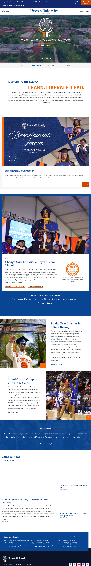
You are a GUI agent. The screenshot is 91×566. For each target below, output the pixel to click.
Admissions (36, 65)
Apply (87, 11)
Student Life (13, 412)
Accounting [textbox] (45, 303)
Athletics (67, 65)
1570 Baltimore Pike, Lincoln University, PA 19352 (19, 564)
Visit (81, 11)
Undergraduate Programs (15, 287)
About (22, 65)
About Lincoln (56, 364)
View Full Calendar (75, 537)
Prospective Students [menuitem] (8, 2)
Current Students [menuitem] (22, 2)
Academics (52, 65)
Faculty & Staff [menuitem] (19, 5)
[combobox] (39, 299)
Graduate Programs (35, 287)
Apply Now (45, 45)
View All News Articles (8, 460)
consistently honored (58, 342)
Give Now (86, 2)
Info (76, 11)
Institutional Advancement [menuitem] (50, 2)
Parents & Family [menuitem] (35, 2)
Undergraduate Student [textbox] (38, 299)
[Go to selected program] (45, 309)
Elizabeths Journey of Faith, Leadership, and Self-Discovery (25, 501)
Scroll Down (45, 58)
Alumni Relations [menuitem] (7, 5)
